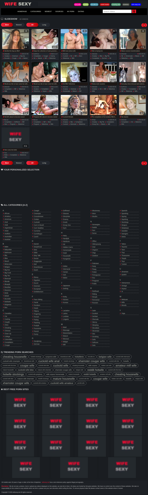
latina (65, 313)
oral (93, 247)
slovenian (95, 331)
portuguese (96, 275)
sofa (94, 339)
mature (25, 58)
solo (93, 345)
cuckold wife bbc (114, 361)
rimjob (94, 297)
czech (36, 237)
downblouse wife (65, 357)
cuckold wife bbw (44, 365)
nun (93, 230)
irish (64, 275)
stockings (124, 222)
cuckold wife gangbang (35, 374)
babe (6, 247)
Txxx (5, 152)
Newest (18, 25)
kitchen (65, 299)
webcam (124, 299)
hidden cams (68, 247)
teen (123, 250)
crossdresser (38, 216)
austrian (7, 239)
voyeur (44, 91)
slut (93, 334)
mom (80, 56)
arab (6, 225)
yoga (123, 313)
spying (123, 216)
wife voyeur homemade (55, 374)
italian (65, 278)
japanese (66, 285)
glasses (66, 213)
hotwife (85, 4)
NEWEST (48, 11)
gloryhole (66, 216)
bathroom (8, 252)
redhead (95, 291)
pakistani (95, 263)
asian (7, 231)
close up (8, 334)
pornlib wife (81, 383)
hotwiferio (79, 357)
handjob (66, 238)
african (7, 213)
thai (123, 253)
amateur (7, 56)
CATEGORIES (36, 11)
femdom (37, 305)
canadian (8, 313)
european (37, 289)
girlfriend (17, 122)
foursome (37, 328)
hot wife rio (94, 4)
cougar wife (27, 365)
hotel (65, 253)
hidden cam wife (106, 365)
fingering (37, 314)
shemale (95, 319)
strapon (124, 225)
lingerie (66, 319)
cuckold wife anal (49, 361)
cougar (14, 58)
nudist (94, 227)
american (15, 56)
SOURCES (59, 11)
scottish (95, 313)
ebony (36, 277)
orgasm (95, 250)
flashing (37, 323)
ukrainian (124, 272)
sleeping (95, 325)
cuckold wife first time (9, 365)
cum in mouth (39, 225)
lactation (66, 310)
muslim (94, 216)
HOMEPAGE (22, 11)
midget (65, 342)
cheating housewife (14, 356)
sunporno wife (50, 357)
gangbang (37, 341)
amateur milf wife (126, 365)
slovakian (95, 328)
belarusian (8, 264)
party (94, 266)
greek (65, 222)
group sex (95, 124)
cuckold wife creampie (11, 361)
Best (6, 25)
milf (46, 58)
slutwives (126, 4)
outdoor (95, 256)
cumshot (37, 231)
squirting (124, 219)
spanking (124, 213)
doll (35, 264)
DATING (81, 11)
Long (43, 25)
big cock (8, 273)
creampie (37, 213)
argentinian (9, 228)
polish (94, 272)
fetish (36, 308)
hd (20, 58)
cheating (8, 328)
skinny (94, 322)
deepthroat (38, 247)
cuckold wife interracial (123, 357)
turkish (124, 264)
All (32, 25)
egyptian (37, 280)
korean (65, 302)
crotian (36, 219)
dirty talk (37, 255)
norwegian (96, 224)
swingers (124, 234)
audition (7, 234)
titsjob (123, 258)
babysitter (8, 250)
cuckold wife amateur (39, 383)
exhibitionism (38, 292)
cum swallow (39, 228)
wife (73, 58)
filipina (36, 311)
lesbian (66, 316)
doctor (36, 258)
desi (35, 250)
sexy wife (77, 4)
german (104, 58)
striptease (125, 228)
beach (7, 261)
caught (7, 322)
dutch (36, 270)
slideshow (52, 58)
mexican (66, 339)
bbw (101, 56)
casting (7, 319)
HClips (93, 119)
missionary (96, 211)
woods (123, 305)
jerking (65, 288)
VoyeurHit (35, 86)
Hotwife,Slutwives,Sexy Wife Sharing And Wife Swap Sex (19, 4)
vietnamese (125, 283)
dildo (35, 253)
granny (52, 56)
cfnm (6, 325)
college (7, 336)
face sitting (38, 299)
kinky (65, 297)
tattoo (123, 244)
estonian (37, 286)
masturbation (67, 333)
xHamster (6, 53)
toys (123, 261)
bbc (72, 122)
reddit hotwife (105, 4)
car (6, 316)
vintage (124, 286)
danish (36, 244)
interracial (73, 124)
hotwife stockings (36, 357)
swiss (123, 237)
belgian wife (105, 356)
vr (122, 291)
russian (95, 303)
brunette (7, 58)
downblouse (38, 267)
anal (6, 222)
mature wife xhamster (44, 370)
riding (94, 294)
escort (36, 283)
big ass (22, 56)
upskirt (123, 275)
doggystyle (38, 261)
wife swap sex (136, 4)
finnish (36, 317)
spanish (124, 211)
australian (8, 236)
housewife (67, 256)
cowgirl (36, 211)
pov (93, 278)
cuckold (65, 56)
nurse (94, 233)
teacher (124, 247)
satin (94, 310)
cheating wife (116, 4)
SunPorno (35, 53)
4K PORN (70, 11)
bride (6, 155)
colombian (8, 339)
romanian (96, 300)
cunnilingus (38, 234)
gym (64, 228)
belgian (7, 267)
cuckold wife (60, 365)
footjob (36, 325)
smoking (95, 337)
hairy (65, 236)
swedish (124, 231)
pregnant (13, 124)
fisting (36, 320)
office (94, 241)
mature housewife (8, 370)
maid (64, 327)
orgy (94, 253)
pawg (94, 269)
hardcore (66, 241)
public (94, 284)
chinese (7, 331)
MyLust (5, 119)
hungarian (67, 259)
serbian (95, 316)
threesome (125, 255)
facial (36, 302)
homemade (129, 56)
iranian (65, 272)
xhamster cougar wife (91, 361)
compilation (37, 56)
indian (65, 266)
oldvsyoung (96, 244)
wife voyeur (92, 365)
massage (66, 330)
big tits (107, 56)
